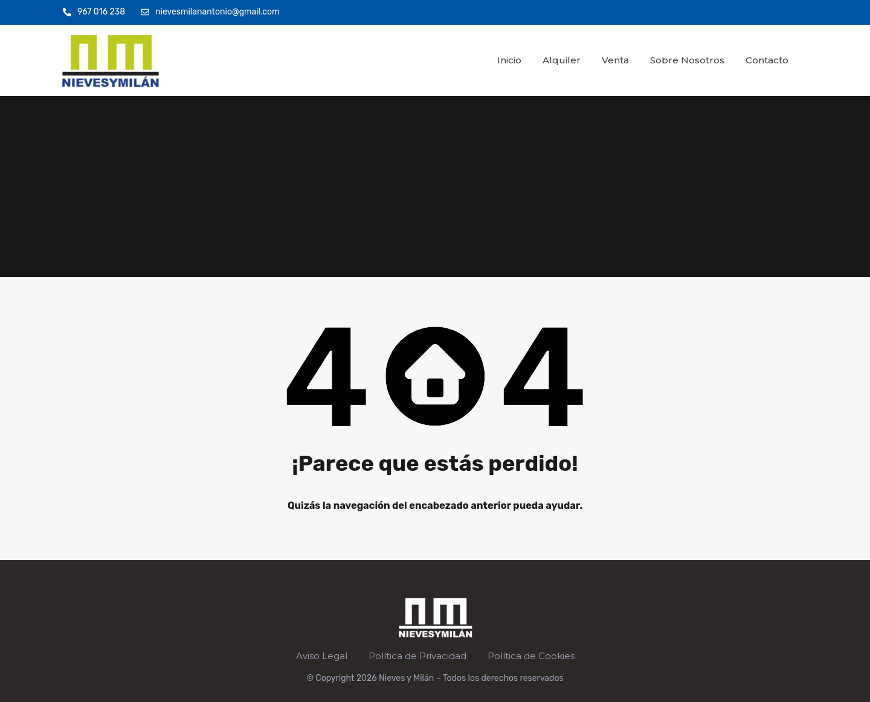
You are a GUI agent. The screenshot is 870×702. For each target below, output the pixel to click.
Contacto (767, 60)
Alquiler (562, 60)
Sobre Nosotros (687, 60)
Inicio (509, 60)
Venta (615, 60)
